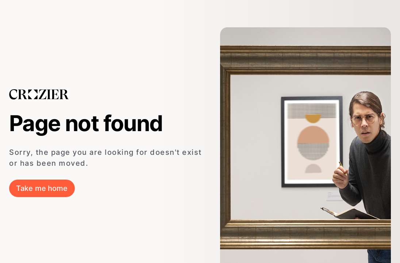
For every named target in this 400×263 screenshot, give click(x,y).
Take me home (42, 188)
